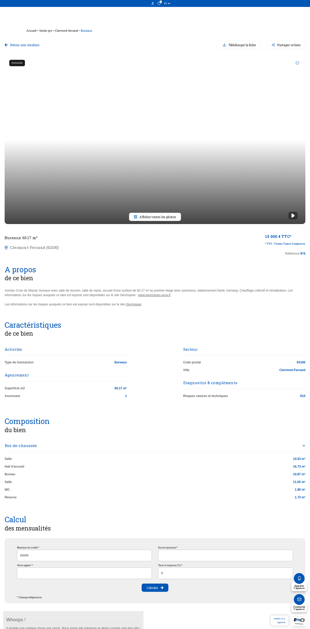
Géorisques (133, 304)
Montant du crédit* (28, 547)
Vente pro (45, 31)
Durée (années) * (168, 547)
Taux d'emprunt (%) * (170, 565)
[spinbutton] (225, 573)
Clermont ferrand (66, 31)
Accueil (31, 31)
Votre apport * (25, 565)
